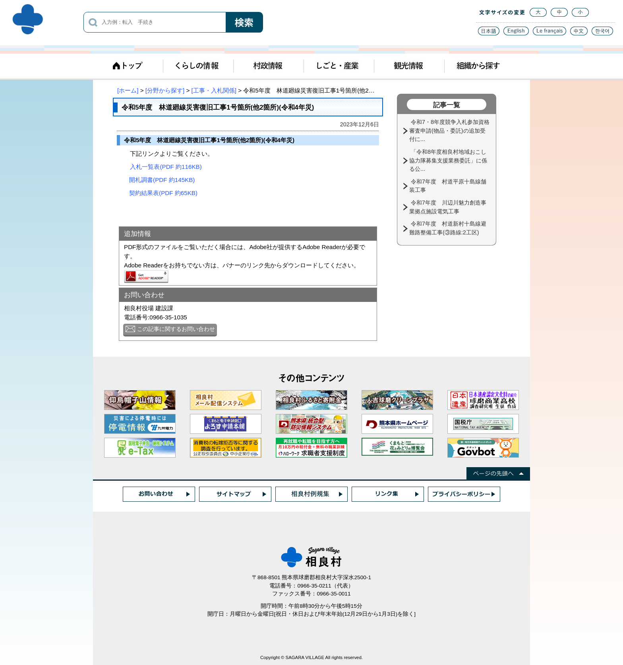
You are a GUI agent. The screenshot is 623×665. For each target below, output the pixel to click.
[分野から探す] (164, 90)
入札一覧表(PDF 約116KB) (165, 166)
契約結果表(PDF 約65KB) (163, 192)
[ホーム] (127, 90)
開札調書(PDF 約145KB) (162, 179)
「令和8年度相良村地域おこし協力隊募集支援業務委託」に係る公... (448, 160)
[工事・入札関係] (214, 90)
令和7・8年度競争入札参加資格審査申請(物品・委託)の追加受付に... (449, 130)
